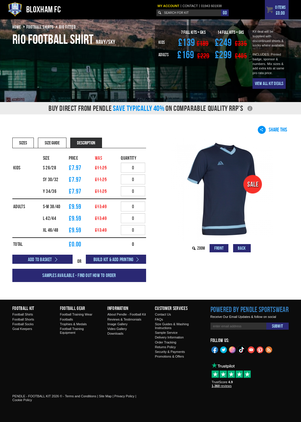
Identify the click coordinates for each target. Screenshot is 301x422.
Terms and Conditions (80, 396)
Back (242, 248)
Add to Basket (40, 259)
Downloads (115, 333)
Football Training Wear (76, 314)
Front (219, 248)
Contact (190, 6)
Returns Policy (165, 347)
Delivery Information (169, 337)
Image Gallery (117, 324)
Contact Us (163, 314)
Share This (272, 129)
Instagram (232, 349)
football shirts (40, 27)
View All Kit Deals (269, 83)
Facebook (214, 349)
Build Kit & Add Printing (113, 259)
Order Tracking (165, 342)
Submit (277, 325)
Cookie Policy (22, 400)
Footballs (66, 319)
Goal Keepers (22, 329)
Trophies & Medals (73, 324)
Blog (269, 349)
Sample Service (166, 332)
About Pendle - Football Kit (126, 314)
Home (16, 27)
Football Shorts (23, 319)
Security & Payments (170, 351)
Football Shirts (22, 314)
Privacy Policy (124, 396)
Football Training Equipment (72, 330)
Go (225, 12)
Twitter (223, 349)
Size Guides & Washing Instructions (172, 326)
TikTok (242, 349)
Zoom (201, 248)
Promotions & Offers (169, 356)
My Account (168, 6)
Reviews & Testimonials (124, 319)
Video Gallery (117, 329)
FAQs (159, 319)
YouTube (251, 349)
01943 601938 (211, 6)
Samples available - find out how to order (79, 275)
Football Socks (23, 324)
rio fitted (67, 27)
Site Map (105, 396)
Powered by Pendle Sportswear (249, 309)
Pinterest (260, 349)
